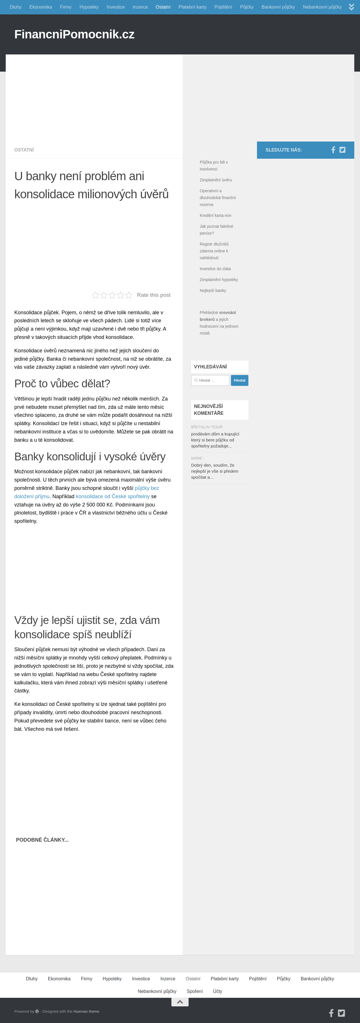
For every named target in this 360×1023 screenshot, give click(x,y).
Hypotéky (89, 7)
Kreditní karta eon (216, 215)
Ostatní (163, 7)
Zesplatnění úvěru (216, 180)
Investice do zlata (215, 268)
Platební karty (193, 7)
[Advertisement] (98, 94)
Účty (217, 991)
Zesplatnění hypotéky (219, 279)
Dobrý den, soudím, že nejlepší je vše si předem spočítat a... (214, 471)
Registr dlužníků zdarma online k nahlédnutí (214, 251)
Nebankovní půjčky (322, 7)
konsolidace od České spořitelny (113, 496)
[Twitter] (342, 149)
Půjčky (247, 7)
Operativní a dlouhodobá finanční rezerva (218, 198)
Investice (116, 7)
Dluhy (15, 7)
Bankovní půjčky (278, 7)
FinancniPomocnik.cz (74, 34)
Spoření (195, 991)
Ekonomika (40, 7)
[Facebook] (333, 149)
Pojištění (223, 7)
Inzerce (140, 7)
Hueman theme (86, 1011)
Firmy (66, 7)
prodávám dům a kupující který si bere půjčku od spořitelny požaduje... (215, 439)
